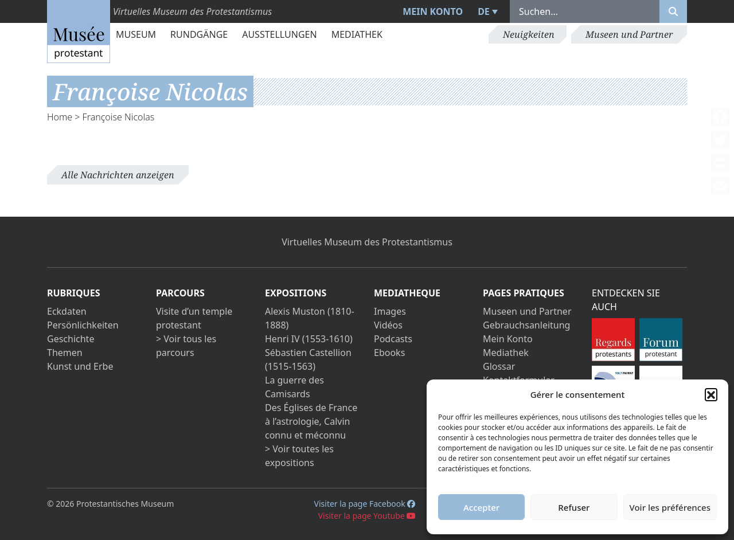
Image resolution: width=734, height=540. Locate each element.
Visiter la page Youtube (367, 515)
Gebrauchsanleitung (526, 325)
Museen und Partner (629, 34)
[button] (711, 394)
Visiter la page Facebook (365, 503)
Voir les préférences (670, 507)
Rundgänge (199, 34)
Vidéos (388, 325)
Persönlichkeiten (83, 325)
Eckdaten (67, 311)
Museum (136, 34)
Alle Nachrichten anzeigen (117, 175)
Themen (65, 352)
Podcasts (393, 338)
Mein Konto (433, 11)
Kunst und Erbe (80, 366)
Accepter (481, 507)
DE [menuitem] (484, 11)
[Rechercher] (673, 11)
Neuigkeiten (529, 34)
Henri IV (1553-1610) (309, 338)
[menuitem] (486, 11)
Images (390, 311)
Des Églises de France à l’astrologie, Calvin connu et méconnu (311, 421)
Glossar (499, 366)
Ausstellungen (279, 34)
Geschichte (70, 338)
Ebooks (389, 352)
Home (59, 117)
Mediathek (356, 34)
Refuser (573, 507)
